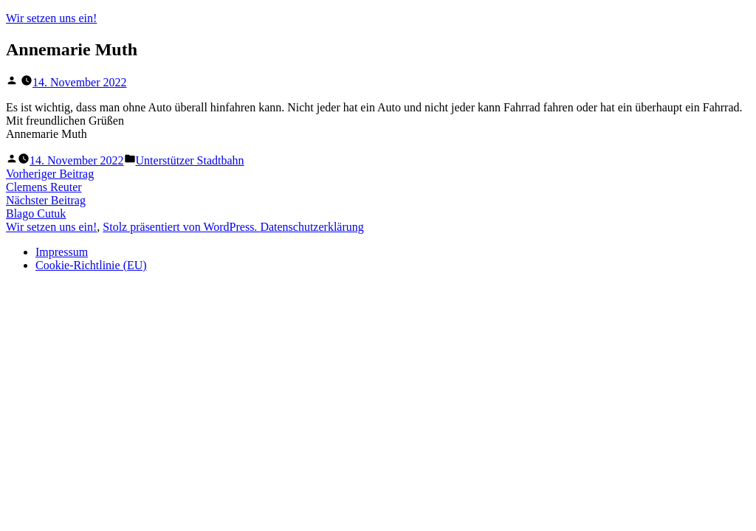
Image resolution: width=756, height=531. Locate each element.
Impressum (61, 252)
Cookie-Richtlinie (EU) (91, 265)
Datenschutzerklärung (311, 227)
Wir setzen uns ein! (51, 18)
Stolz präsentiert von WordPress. (181, 227)
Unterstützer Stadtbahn (190, 160)
